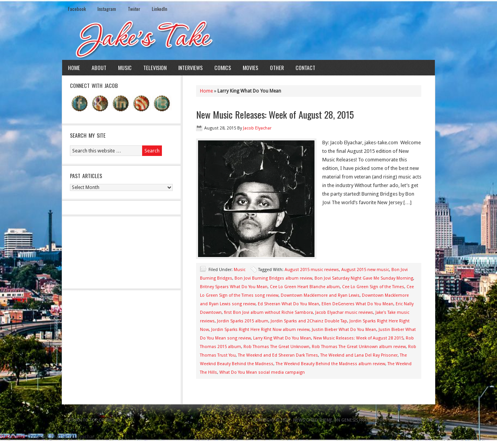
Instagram (106, 8)
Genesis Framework (363, 420)
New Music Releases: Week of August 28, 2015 (275, 114)
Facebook (77, 8)
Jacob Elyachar (257, 128)
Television (155, 67)
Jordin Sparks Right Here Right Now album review (260, 329)
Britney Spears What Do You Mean (234, 286)
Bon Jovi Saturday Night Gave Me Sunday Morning (364, 278)
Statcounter (13, 436)
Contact (305, 67)
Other (277, 67)
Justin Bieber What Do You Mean (344, 329)
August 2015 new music (365, 269)
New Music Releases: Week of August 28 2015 (358, 338)
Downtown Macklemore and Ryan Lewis (320, 295)
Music (125, 67)
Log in (424, 420)
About (99, 67)
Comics (222, 67)
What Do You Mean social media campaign (262, 372)
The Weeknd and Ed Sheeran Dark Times (278, 355)
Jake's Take (248, 38)
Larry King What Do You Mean (282, 338)
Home (74, 67)
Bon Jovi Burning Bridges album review (273, 278)
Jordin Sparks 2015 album (242, 321)
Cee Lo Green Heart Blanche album (305, 286)
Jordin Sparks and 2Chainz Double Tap (309, 321)
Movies (250, 67)
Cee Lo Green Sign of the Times (373, 286)
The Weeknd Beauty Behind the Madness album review (330, 363)
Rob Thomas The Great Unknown (276, 346)
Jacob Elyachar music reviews (344, 312)
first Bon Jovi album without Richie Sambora (268, 312)
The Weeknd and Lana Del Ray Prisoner (359, 355)
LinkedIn (159, 8)
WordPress (401, 420)
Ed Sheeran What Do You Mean (288, 303)
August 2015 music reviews (312, 269)
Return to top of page (91, 420)
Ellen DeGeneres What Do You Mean (357, 303)
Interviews (190, 67)
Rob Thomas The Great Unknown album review (359, 346)
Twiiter (134, 8)
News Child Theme (312, 420)
